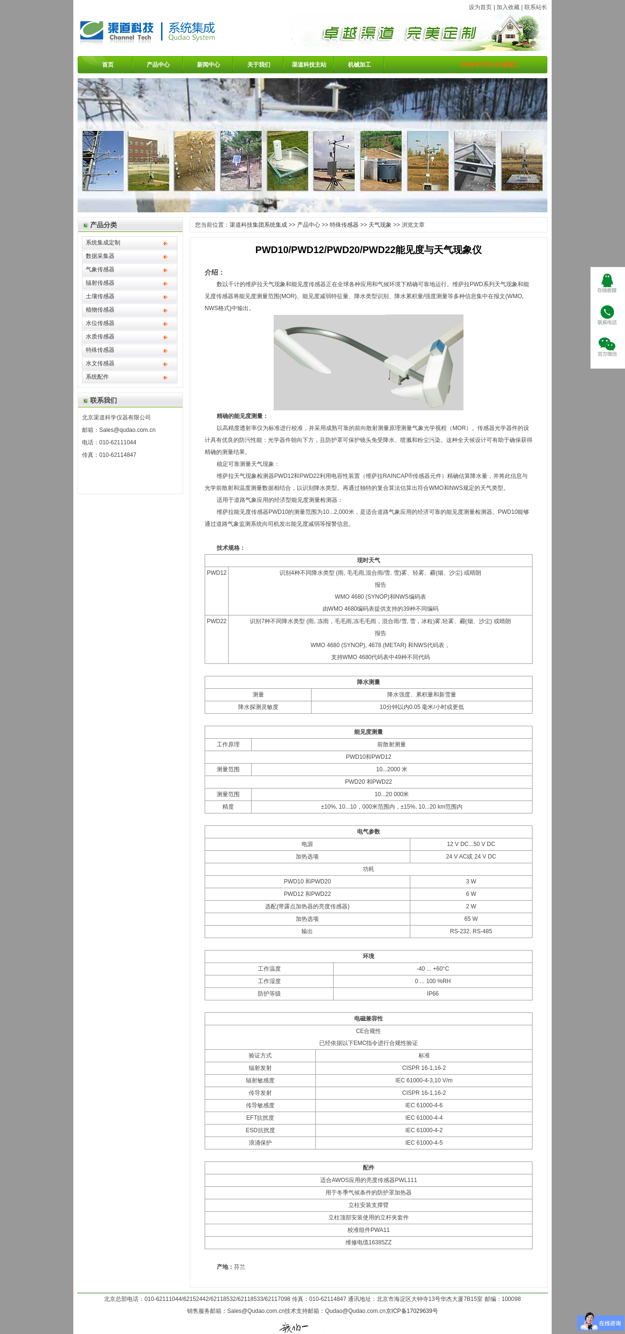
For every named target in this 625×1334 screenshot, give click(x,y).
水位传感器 (100, 323)
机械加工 (359, 64)
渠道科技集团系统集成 (258, 224)
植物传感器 (100, 309)
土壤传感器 (100, 296)
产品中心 (158, 64)
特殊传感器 (100, 350)
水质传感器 (100, 336)
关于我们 (258, 64)
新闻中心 (208, 64)
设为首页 (480, 7)
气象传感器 (100, 269)
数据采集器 (100, 256)
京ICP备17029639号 (412, 1311)
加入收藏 (508, 7)
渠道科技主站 (309, 64)
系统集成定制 (103, 242)
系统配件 (97, 376)
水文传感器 (100, 363)
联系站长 (535, 7)
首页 (108, 64)
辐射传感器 (100, 282)
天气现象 (380, 224)
